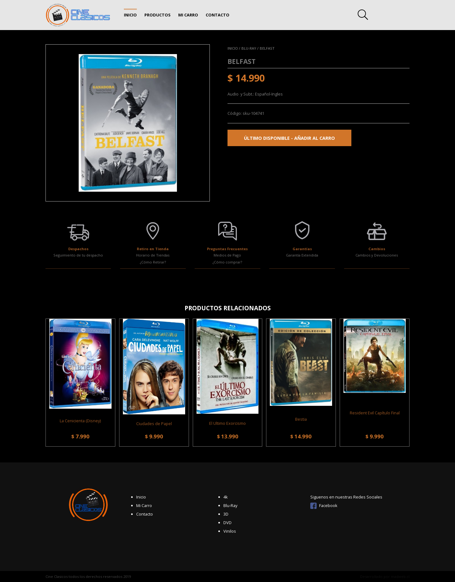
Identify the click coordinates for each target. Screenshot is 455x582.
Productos (157, 15)
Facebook (323, 505)
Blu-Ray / (249, 48)
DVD (227, 522)
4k (225, 497)
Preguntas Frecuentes (227, 248)
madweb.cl (400, 576)
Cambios (376, 248)
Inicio (130, 15)
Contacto (217, 15)
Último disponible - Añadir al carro (289, 138)
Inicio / (234, 48)
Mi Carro (188, 15)
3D (225, 514)
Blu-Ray (230, 505)
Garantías (302, 248)
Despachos (78, 248)
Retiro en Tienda (153, 248)
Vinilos (229, 531)
